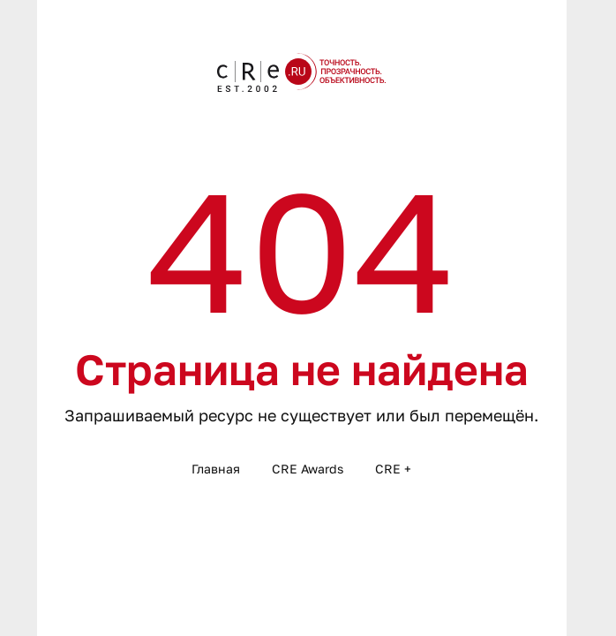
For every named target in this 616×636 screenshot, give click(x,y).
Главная (216, 468)
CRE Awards (307, 468)
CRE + (393, 468)
